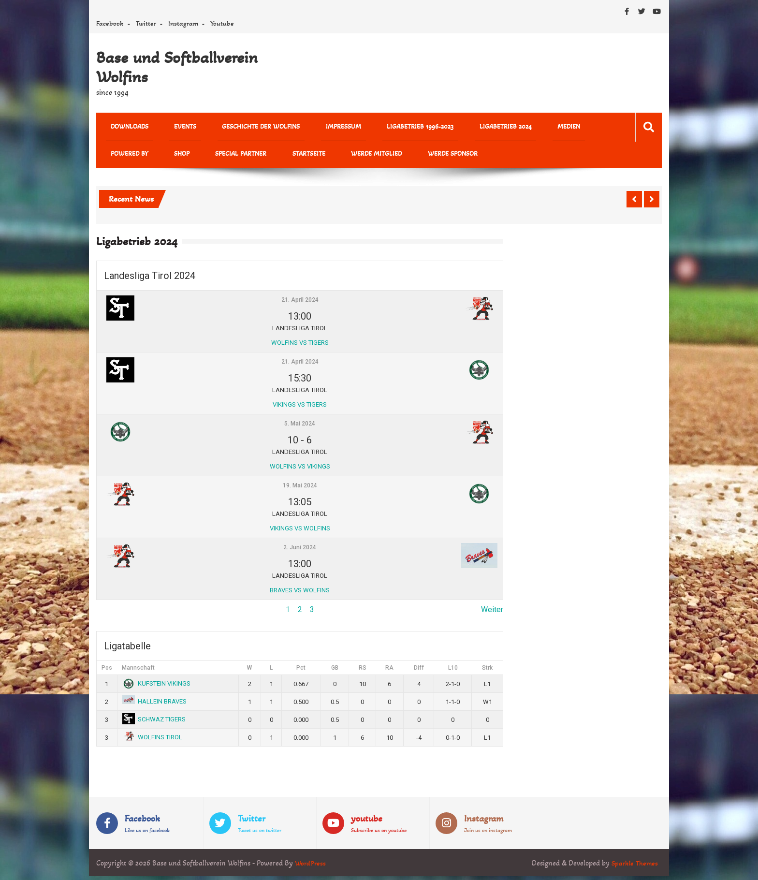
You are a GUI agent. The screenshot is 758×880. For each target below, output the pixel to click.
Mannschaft (138, 672)
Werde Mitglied (280, 157)
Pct (301, 672)
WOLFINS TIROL (152, 741)
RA (389, 672)
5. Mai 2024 (299, 428)
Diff (419, 672)
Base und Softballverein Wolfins (177, 67)
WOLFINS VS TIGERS (300, 346)
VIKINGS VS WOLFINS (300, 532)
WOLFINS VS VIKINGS (300, 470)
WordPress (311, 866)
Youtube (222, 23)
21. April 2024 (300, 304)
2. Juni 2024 (299, 551)
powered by (554, 127)
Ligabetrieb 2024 (454, 127)
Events (171, 127)
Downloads (125, 127)
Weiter (492, 613)
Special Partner (163, 157)
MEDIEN (507, 127)
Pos (107, 672)
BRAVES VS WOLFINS (300, 594)
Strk (487, 672)
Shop (113, 157)
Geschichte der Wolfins (238, 127)
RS (362, 672)
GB (334, 672)
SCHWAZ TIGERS (154, 723)
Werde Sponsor (347, 157)
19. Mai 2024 (300, 489)
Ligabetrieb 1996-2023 (378, 127)
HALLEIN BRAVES (154, 705)
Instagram (183, 23)
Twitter (146, 23)
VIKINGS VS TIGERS (300, 408)
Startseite (221, 157)
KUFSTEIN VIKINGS (156, 687)
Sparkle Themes (633, 866)
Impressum (310, 127)
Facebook (110, 23)
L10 (453, 672)
